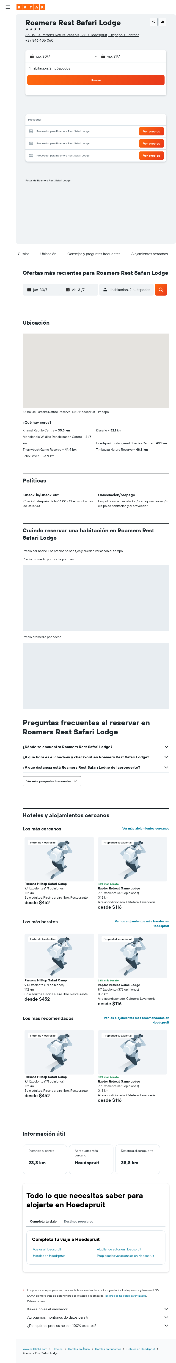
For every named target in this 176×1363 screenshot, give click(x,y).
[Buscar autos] (8, 40)
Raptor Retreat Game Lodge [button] (119, 888)
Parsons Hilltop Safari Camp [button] (46, 884)
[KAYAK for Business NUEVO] (8, 82)
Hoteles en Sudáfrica (108, 1349)
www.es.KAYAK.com (35, 1349)
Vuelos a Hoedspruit (47, 1249)
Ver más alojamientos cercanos (145, 828)
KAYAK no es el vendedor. (98, 1309)
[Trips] (8, 95)
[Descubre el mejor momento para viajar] (8, 72)
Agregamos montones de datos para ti (98, 1317)
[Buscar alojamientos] (8, 30)
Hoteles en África (79, 1349)
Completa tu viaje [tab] (43, 1221)
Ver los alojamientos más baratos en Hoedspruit (142, 923)
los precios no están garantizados (125, 1295)
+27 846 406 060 (39, 40)
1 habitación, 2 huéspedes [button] (49, 68)
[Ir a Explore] (8, 53)
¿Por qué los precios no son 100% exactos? (98, 1325)
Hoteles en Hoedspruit (49, 1256)
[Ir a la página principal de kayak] (30, 7)
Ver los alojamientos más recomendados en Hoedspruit (136, 1020)
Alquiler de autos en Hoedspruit (119, 1249)
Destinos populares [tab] (78, 1221)
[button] (8, 7)
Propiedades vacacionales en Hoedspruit (125, 1256)
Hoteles (58, 1349)
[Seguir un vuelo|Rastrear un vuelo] (8, 62)
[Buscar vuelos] (8, 21)
